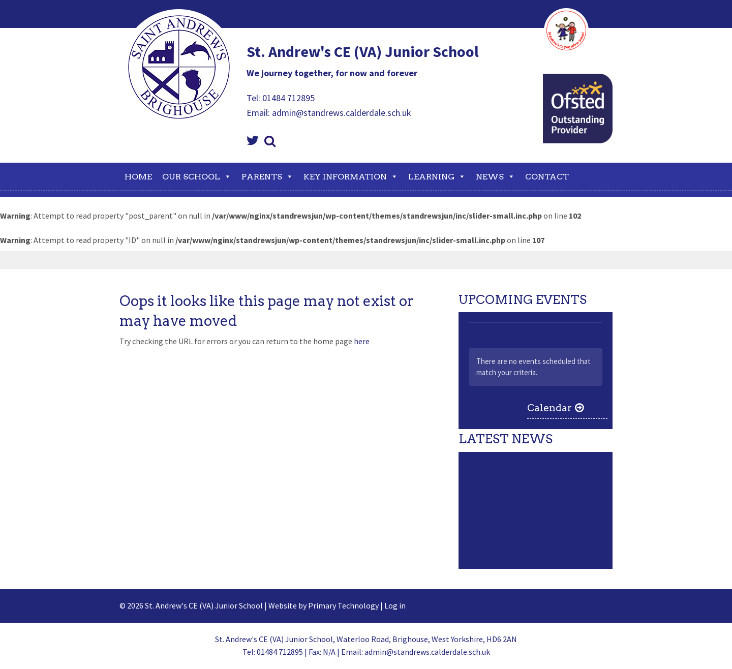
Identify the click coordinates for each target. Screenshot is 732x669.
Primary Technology (343, 605)
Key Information (350, 177)
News (495, 177)
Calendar (549, 408)
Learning (437, 177)
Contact (547, 176)
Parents (267, 177)
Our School (196, 177)
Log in (395, 605)
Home (138, 176)
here (362, 341)
